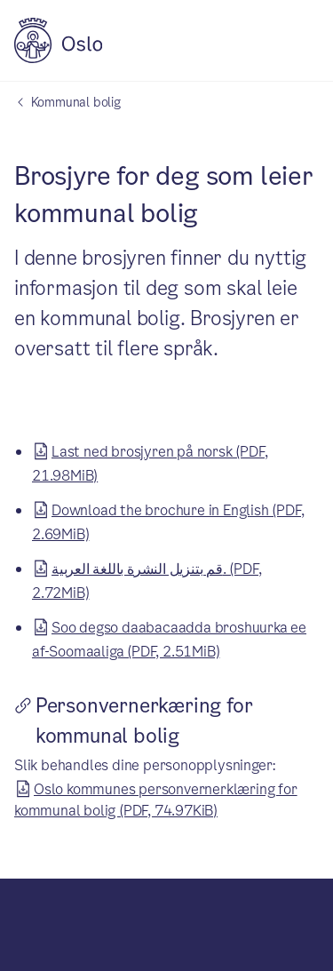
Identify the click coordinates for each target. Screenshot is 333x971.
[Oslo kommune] (58, 58)
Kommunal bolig (76, 102)
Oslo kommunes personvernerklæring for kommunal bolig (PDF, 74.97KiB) (155, 798)
